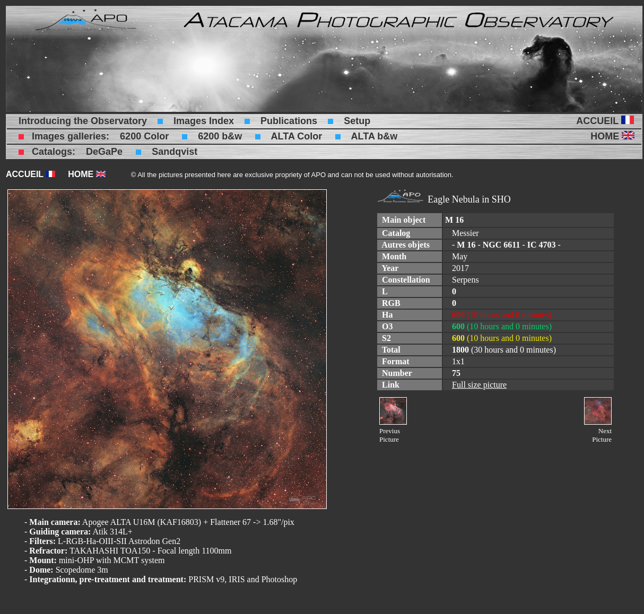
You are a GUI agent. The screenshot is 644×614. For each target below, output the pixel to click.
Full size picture (479, 384)
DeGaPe (104, 151)
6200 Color (144, 136)
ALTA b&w (374, 136)
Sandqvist (174, 151)
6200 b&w (220, 136)
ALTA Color (297, 136)
